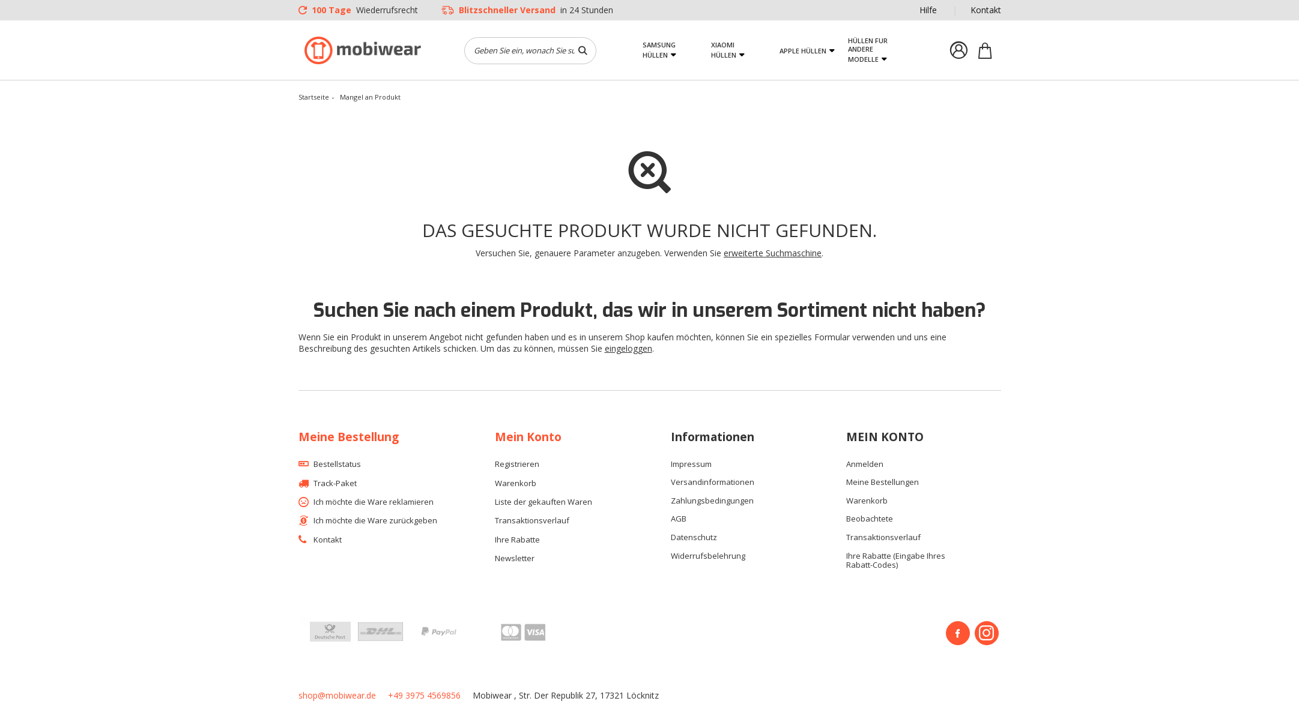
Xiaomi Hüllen (723, 50)
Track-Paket (335, 484)
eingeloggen (628, 348)
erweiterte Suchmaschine (773, 253)
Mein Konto (528, 437)
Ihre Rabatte (517, 540)
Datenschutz (694, 538)
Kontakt (985, 10)
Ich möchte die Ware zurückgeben (375, 521)
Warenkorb (515, 484)
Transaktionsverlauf (532, 521)
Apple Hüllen (803, 50)
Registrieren (517, 464)
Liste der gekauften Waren (543, 502)
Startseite (313, 96)
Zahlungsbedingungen (712, 501)
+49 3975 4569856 (424, 695)
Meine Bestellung (348, 437)
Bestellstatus (337, 464)
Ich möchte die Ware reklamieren (373, 502)
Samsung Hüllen (659, 50)
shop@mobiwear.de (337, 695)
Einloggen (958, 50)
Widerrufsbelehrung (708, 556)
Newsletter (514, 559)
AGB (678, 519)
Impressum (691, 464)
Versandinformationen (712, 482)
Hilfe (928, 10)
